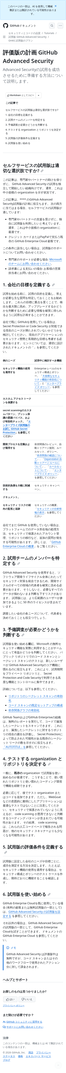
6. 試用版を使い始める (27, 894)
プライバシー (43, 1052)
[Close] (56, 6)
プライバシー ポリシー (13, 1005)
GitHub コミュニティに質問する (22, 1021)
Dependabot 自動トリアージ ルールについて (48, 462)
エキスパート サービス (38, 1056)
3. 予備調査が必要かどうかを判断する (31, 632)
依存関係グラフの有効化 (23, 710)
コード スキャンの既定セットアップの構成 (35, 705)
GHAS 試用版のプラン (20, 40)
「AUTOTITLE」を (14, 747)
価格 (20, 1056)
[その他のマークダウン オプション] (39, 95)
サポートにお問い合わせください (23, 1027)
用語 (30, 1052)
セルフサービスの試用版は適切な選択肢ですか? (31, 167)
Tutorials (49, 33)
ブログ (6, 1060)
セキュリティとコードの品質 (24, 33)
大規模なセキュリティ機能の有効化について (48, 379)
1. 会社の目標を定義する (29, 284)
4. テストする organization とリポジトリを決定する (32, 761)
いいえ (26, 999)
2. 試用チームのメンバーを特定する (31, 560)
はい (10, 999)
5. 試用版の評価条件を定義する (33, 849)
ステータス (9, 1056)
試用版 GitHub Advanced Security (27, 36)
